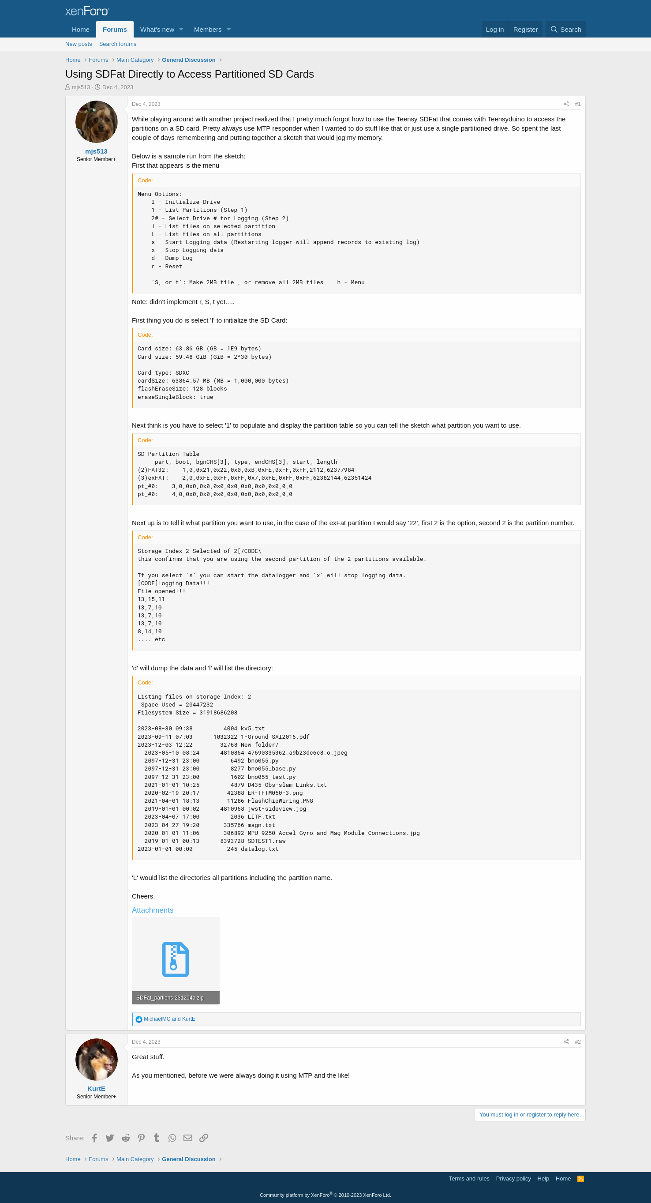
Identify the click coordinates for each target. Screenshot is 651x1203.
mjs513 (81, 87)
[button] (181, 29)
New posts (78, 44)
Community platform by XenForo (325, 1195)
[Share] (566, 104)
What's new (157, 29)
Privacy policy (513, 1178)
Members (208, 29)
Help (544, 1178)
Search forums (118, 44)
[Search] (566, 29)
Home (81, 29)
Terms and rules (469, 1178)
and (169, 1019)
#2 (578, 1042)
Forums (115, 29)
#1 (578, 104)
